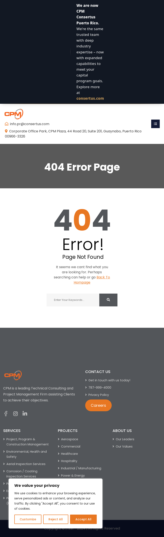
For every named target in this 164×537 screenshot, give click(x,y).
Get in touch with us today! (109, 380)
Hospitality (69, 461)
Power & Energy (73, 475)
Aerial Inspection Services (25, 464)
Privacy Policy (98, 395)
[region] (55, 503)
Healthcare (69, 454)
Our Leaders (125, 439)
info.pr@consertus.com (29, 123)
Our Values (124, 446)
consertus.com (90, 98)
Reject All (55, 519)
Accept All (83, 519)
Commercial (70, 446)
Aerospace (69, 439)
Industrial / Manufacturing (81, 468)
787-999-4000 (99, 387)
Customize (28, 519)
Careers (98, 405)
